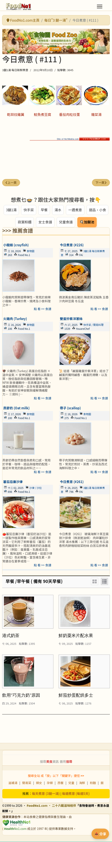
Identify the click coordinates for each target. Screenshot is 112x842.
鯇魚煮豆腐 (42, 114)
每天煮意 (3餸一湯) (46, 793)
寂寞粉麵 (24, 222)
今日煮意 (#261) (72, 482)
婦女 (39, 783)
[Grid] (94, 581)
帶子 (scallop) (70, 408)
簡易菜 (26, 783)
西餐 (61, 783)
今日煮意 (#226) (72, 245)
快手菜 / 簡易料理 (93, 325)
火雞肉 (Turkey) (15, 319)
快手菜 (28, 210)
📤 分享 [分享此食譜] (100, 833)
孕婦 (50, 783)
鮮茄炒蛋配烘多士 (76, 695)
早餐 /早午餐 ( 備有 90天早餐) (34, 581)
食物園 (30, 251)
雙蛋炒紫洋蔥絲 (71, 319)
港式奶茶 (10, 635)
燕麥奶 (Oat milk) (16, 408)
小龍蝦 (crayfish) (16, 245)
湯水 (57, 210)
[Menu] (99, 6)
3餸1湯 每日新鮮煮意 (15, 70)
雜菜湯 (96, 114)
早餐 (44, 210)
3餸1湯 (11, 210)
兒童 (71, 783)
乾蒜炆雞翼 (15, 114)
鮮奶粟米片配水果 (76, 635)
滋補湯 (12, 783)
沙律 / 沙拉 (35, 488)
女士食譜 (45, 222)
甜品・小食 (97, 210)
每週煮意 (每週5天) (76, 793)
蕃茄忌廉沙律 (13, 482)
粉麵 (93, 783)
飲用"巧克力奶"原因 (21, 695)
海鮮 (82, 783)
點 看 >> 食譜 (42, 309)
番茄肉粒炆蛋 (69, 114)
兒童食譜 (66, 222)
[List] (104, 581)
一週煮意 (75, 210)
